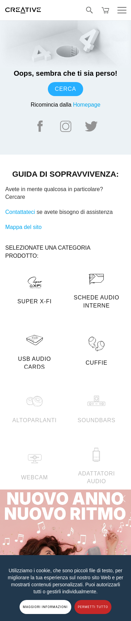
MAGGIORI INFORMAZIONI (45, 607)
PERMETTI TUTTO (93, 607)
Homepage (86, 104)
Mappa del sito (23, 227)
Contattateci (20, 212)
